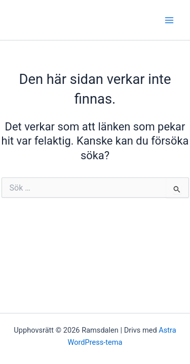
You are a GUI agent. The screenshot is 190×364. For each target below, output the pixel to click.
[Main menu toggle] (169, 20)
